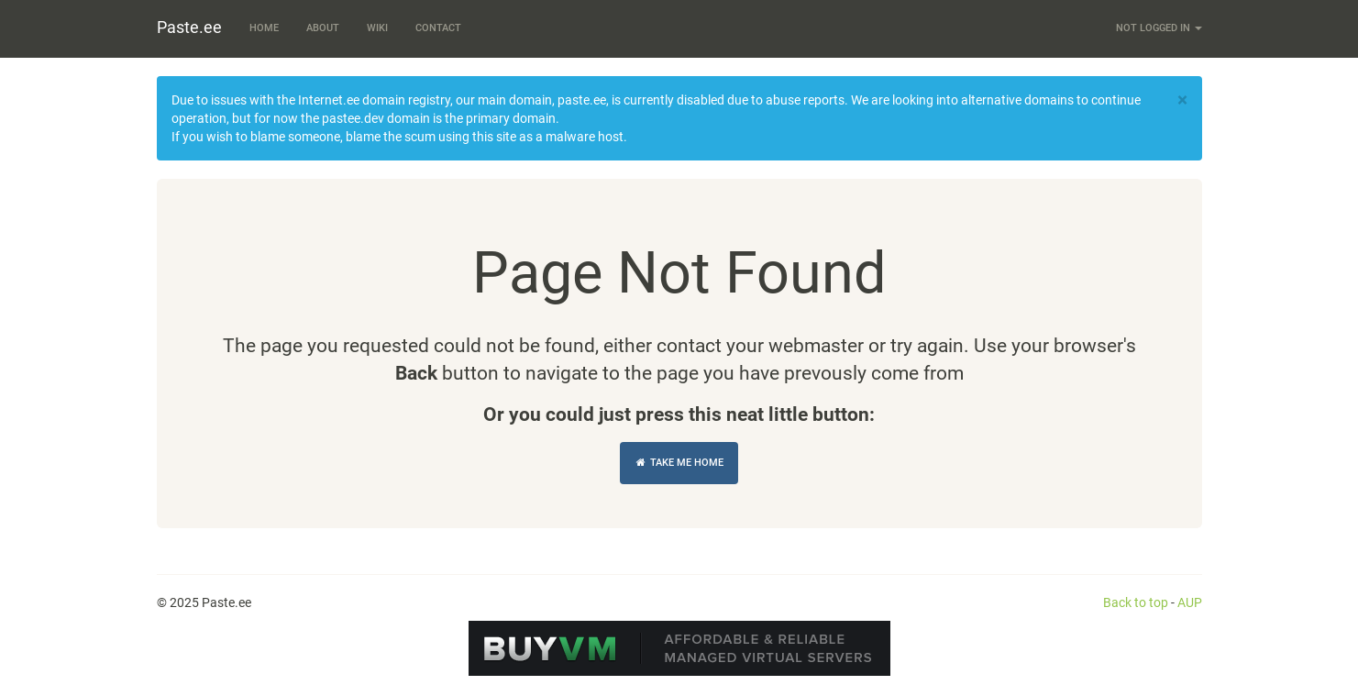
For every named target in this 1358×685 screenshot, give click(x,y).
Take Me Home (679, 463)
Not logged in (1159, 28)
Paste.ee (189, 27)
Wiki (377, 28)
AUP (1189, 602)
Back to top (1135, 602)
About (322, 28)
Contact (438, 28)
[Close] (1182, 100)
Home (264, 28)
